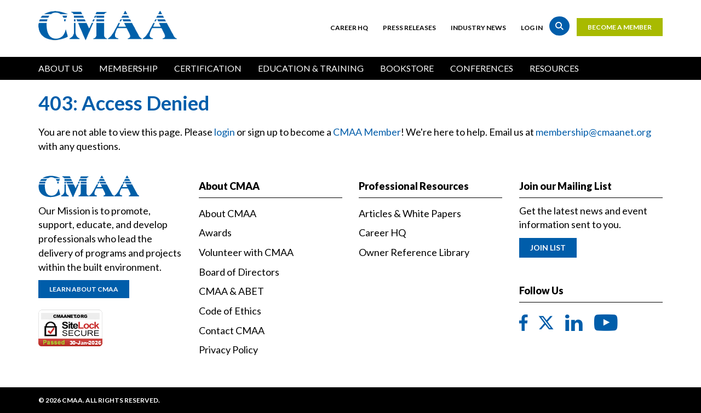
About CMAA (227, 213)
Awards (215, 232)
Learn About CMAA (83, 289)
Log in (532, 28)
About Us (60, 68)
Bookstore (407, 68)
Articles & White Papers (410, 213)
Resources (554, 68)
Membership (128, 68)
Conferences (481, 68)
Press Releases (409, 28)
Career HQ (349, 28)
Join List (548, 247)
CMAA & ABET (231, 291)
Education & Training (311, 68)
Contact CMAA (232, 330)
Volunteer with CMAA (246, 252)
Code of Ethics (230, 311)
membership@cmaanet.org (593, 132)
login (224, 132)
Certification (208, 68)
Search (559, 26)
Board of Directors (239, 272)
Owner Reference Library (414, 252)
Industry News (478, 28)
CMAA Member (367, 132)
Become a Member (620, 27)
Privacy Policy (228, 350)
